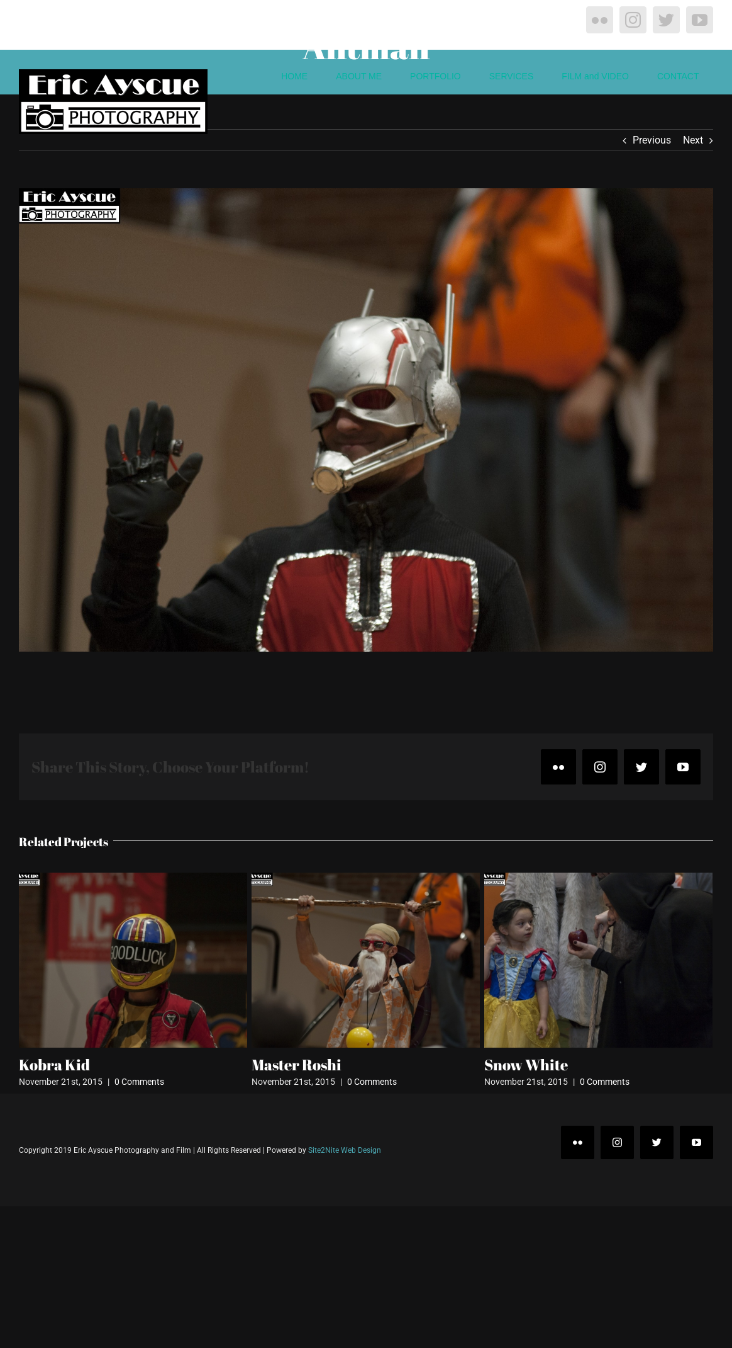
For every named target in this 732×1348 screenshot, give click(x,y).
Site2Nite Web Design (344, 1150)
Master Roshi (296, 1065)
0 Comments (139, 1082)
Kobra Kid (54, 1065)
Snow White (526, 1065)
